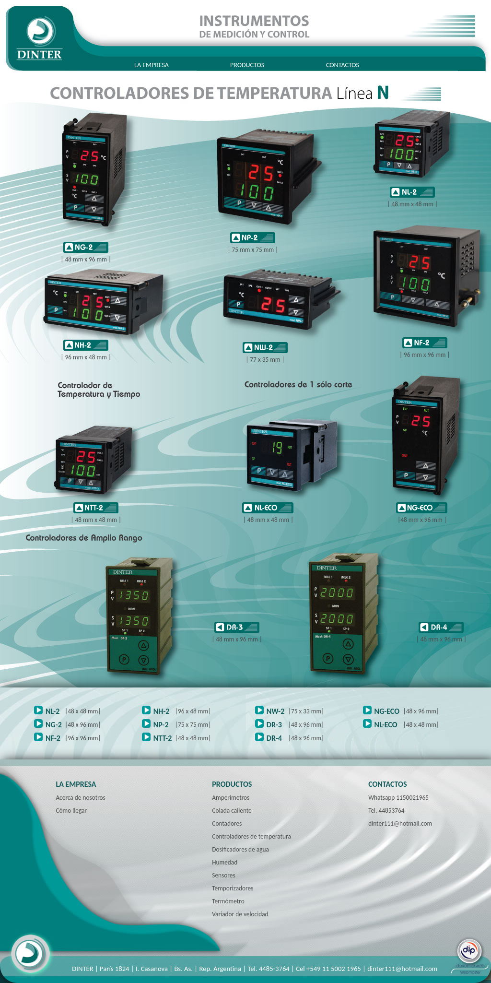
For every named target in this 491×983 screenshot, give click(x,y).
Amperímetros (230, 798)
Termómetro (228, 901)
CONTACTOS (342, 65)
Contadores (227, 823)
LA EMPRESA (151, 65)
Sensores (223, 875)
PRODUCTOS (247, 65)
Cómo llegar (71, 810)
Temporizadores (232, 888)
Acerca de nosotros (80, 798)
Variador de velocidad (240, 914)
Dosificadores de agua (240, 849)
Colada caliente (231, 810)
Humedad (224, 862)
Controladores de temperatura (251, 836)
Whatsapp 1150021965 (398, 798)
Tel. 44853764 (386, 810)
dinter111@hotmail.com (400, 823)
